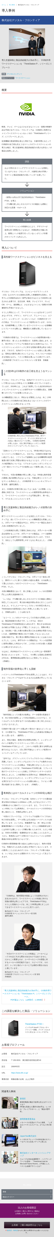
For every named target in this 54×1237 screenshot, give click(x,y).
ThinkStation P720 (34, 1024)
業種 (27, 1192)
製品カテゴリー (27, 1197)
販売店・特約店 (12, 1230)
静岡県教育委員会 (27, 1119)
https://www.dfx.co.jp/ (19, 1073)
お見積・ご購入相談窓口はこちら (27, 1225)
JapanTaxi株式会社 (28, 1136)
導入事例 (12, 5)
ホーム (4, 5)
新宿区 (23, 1098)
